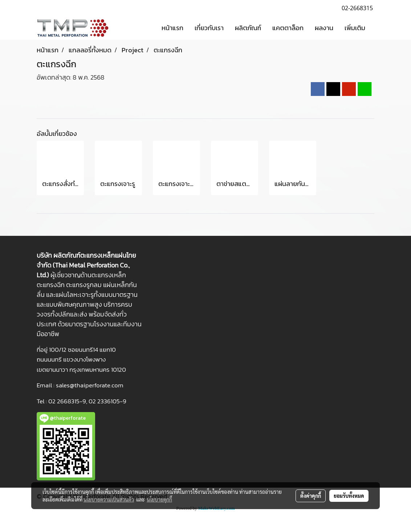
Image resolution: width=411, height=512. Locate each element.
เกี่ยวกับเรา (209, 28)
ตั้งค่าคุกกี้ (310, 495)
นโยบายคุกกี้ (159, 499)
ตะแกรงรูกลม (84, 285)
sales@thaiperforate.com (89, 385)
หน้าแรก (172, 28)
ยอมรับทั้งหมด (349, 495)
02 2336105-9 (107, 401)
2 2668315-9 (69, 401)
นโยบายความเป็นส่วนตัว (109, 499)
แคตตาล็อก (288, 28)
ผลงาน (324, 28)
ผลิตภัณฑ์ (248, 28)
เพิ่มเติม (355, 28)
